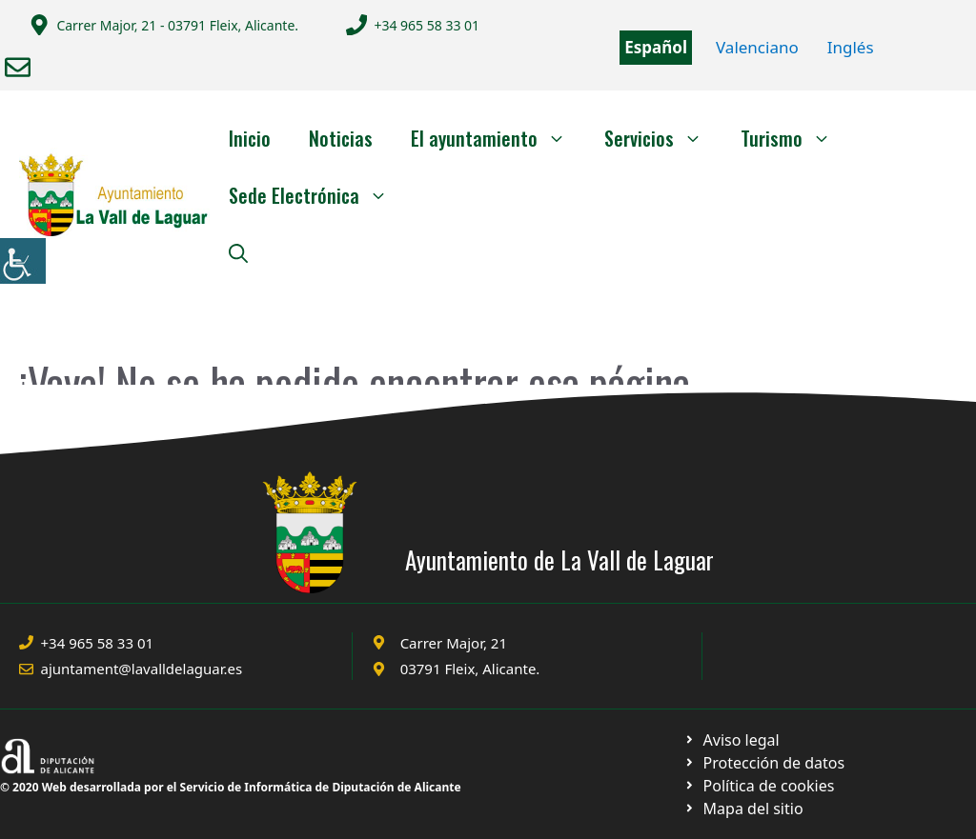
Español (655, 47)
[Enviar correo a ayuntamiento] (17, 67)
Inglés (850, 47)
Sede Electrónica (318, 195)
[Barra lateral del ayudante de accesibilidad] (23, 261)
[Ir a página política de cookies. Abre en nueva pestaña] (763, 762)
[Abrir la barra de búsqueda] (238, 252)
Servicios (663, 138)
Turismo (795, 138)
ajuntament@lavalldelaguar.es (142, 668)
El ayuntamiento (498, 138)
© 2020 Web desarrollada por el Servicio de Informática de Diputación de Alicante (230, 787)
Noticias (341, 138)
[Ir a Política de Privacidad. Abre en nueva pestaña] (731, 740)
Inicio (250, 138)
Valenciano (757, 47)
